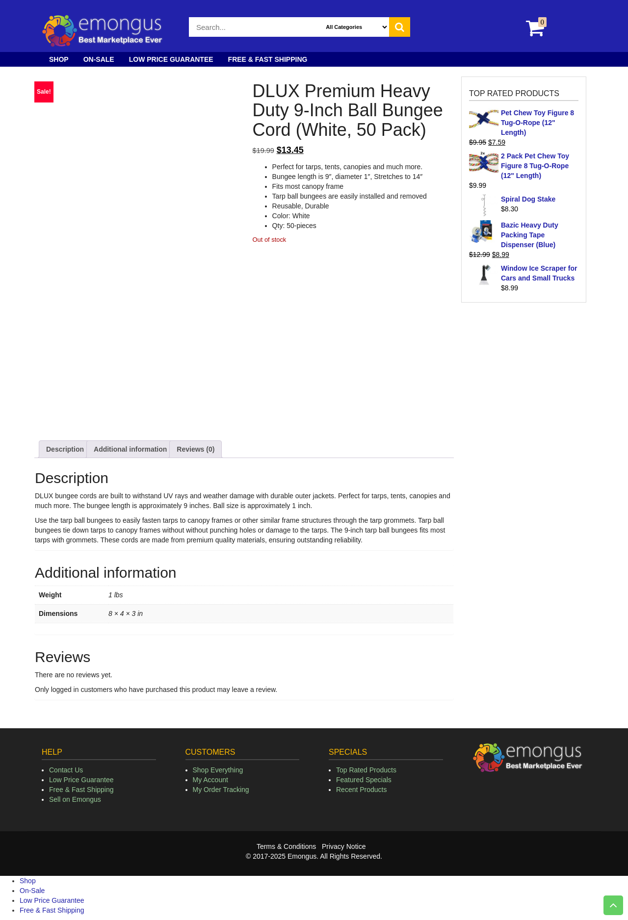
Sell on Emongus (75, 799)
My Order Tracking (221, 789)
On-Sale (98, 59)
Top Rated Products (366, 770)
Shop (59, 59)
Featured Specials (364, 780)
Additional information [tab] (130, 449)
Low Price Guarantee (171, 59)
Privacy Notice (344, 846)
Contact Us (66, 770)
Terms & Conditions (286, 846)
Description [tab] (65, 449)
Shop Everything (218, 770)
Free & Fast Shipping (268, 59)
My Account (210, 780)
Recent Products (361, 789)
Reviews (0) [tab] (195, 449)
